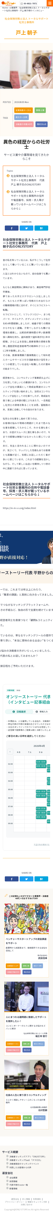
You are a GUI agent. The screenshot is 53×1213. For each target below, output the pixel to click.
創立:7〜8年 (38, 966)
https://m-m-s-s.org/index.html (19, 508)
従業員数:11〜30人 (13, 1118)
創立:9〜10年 (21, 117)
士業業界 (13, 7)
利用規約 (37, 1199)
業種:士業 (40, 110)
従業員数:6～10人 (23, 110)
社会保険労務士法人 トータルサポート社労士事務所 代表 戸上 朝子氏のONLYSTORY (29, 180)
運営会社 (15, 1199)
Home (5, 7)
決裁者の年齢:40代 (24, 124)
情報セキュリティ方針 (37, 1202)
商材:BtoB (41, 124)
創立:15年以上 (38, 1044)
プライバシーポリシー (15, 1202)
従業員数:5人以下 (12, 966)
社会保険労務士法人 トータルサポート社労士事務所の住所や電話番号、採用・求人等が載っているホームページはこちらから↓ (28, 200)
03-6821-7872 (28, 3)
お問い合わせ (27, 1204)
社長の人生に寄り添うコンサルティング (26, 1095)
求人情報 (26, 1199)
